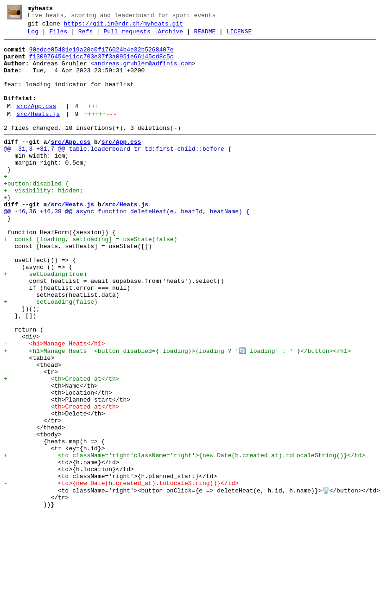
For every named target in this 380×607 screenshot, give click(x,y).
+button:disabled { (36, 213)
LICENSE (239, 36)
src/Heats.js (38, 132)
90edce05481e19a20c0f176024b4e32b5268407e (101, 55)
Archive (170, 36)
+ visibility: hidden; (43, 221)
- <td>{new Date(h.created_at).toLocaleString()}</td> (121, 572)
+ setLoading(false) (51, 355)
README (204, 36)
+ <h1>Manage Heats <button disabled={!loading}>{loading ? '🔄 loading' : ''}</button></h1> (177, 413)
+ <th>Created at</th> (62, 446)
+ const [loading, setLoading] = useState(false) (90, 279)
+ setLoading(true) (45, 321)
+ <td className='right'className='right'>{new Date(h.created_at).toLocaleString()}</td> (184, 538)
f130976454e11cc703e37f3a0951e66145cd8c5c (101, 63)
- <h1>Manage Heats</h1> (54, 405)
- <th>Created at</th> (62, 480)
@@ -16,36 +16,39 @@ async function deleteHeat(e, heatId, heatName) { (126, 246)
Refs (85, 36)
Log (33, 36)
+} (7, 229)
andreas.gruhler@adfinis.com (143, 72)
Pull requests (126, 36)
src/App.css (36, 123)
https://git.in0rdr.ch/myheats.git (123, 26)
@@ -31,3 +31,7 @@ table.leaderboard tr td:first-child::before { (117, 171)
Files (58, 36)
